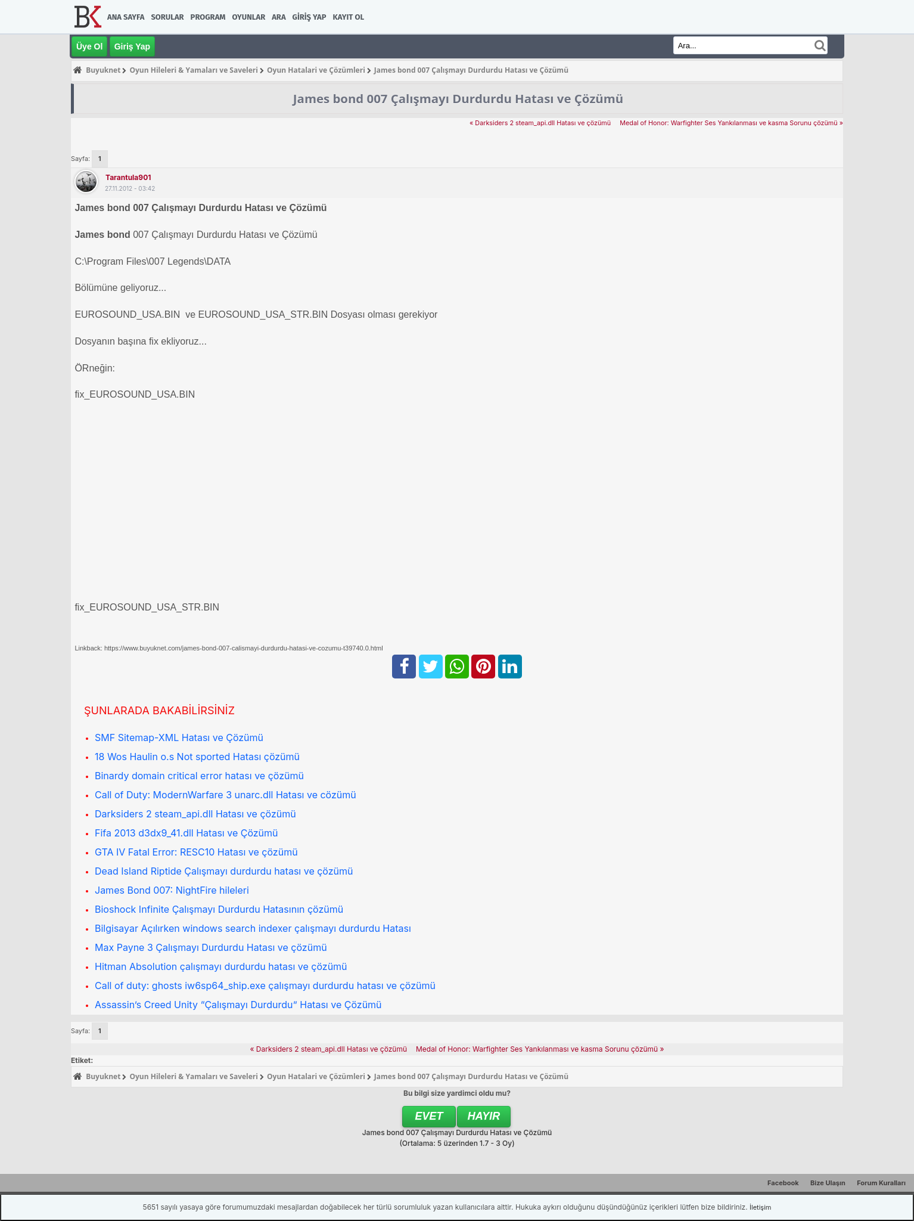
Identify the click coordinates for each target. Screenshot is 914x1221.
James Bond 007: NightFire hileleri (172, 890)
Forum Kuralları (881, 1183)
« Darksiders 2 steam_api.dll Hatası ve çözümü (540, 123)
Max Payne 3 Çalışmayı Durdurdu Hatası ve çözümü (211, 947)
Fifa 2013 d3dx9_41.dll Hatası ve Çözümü (186, 833)
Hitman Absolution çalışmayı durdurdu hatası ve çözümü (221, 966)
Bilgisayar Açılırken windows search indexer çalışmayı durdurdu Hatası (253, 928)
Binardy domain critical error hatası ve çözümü (199, 776)
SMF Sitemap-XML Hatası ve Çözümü (179, 737)
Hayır (484, 1116)
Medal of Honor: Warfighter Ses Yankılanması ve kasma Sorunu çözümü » (731, 123)
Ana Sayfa (125, 17)
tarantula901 (128, 177)
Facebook (783, 1183)
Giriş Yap (310, 17)
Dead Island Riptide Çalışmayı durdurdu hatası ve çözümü (224, 871)
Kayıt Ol (348, 17)
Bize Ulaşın (827, 1183)
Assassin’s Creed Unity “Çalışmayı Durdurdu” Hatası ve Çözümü (238, 1005)
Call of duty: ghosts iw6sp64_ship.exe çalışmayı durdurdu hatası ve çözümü (265, 985)
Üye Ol (89, 46)
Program (208, 17)
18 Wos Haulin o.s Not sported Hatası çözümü (197, 757)
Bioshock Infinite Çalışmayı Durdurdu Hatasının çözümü (219, 909)
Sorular (167, 17)
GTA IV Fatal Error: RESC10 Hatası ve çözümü (196, 852)
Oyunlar (249, 17)
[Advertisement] (431, 494)
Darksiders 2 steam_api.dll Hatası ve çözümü (195, 814)
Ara (278, 17)
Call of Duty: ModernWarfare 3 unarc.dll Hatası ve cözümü (225, 795)
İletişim (760, 1207)
